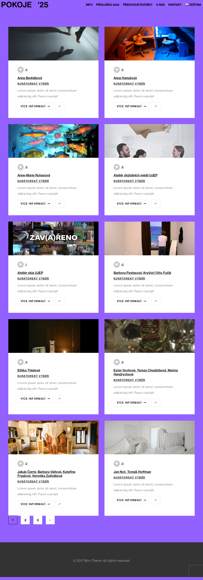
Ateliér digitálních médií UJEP (136, 175)
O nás (160, 5)
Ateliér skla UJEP (30, 273)
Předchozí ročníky (138, 5)
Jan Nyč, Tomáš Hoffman (132, 472)
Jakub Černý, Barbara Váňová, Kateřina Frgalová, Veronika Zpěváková (46, 474)
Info (89, 5)
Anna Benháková (29, 78)
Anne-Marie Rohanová (33, 175)
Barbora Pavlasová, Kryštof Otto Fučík (142, 273)
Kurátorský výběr (33, 83)
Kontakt (175, 5)
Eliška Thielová (28, 370)
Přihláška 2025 (107, 5)
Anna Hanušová (125, 78)
